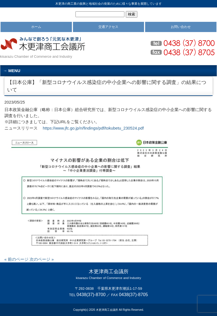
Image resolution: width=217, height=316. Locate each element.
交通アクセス (108, 27)
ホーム (36, 27)
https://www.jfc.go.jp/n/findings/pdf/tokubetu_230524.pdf (93, 128)
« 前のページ (16, 259)
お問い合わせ (181, 27)
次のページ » (42, 259)
